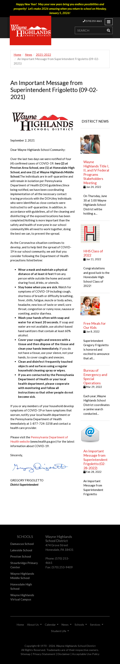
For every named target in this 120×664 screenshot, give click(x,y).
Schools (80, 624)
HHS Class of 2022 (93, 253)
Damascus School (22, 544)
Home (17, 54)
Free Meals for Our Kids (94, 325)
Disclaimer (63, 654)
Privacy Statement (44, 654)
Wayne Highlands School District (76, 645)
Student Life (59, 631)
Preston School (20, 556)
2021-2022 (43, 54)
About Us (33, 624)
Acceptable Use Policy (85, 654)
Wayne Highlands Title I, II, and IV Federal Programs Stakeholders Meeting (96, 172)
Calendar (50, 624)
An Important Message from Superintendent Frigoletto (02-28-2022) (95, 459)
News (28, 54)
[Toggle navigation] (109, 21)
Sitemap (26, 654)
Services (95, 624)
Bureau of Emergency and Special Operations (95, 376)
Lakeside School (21, 550)
